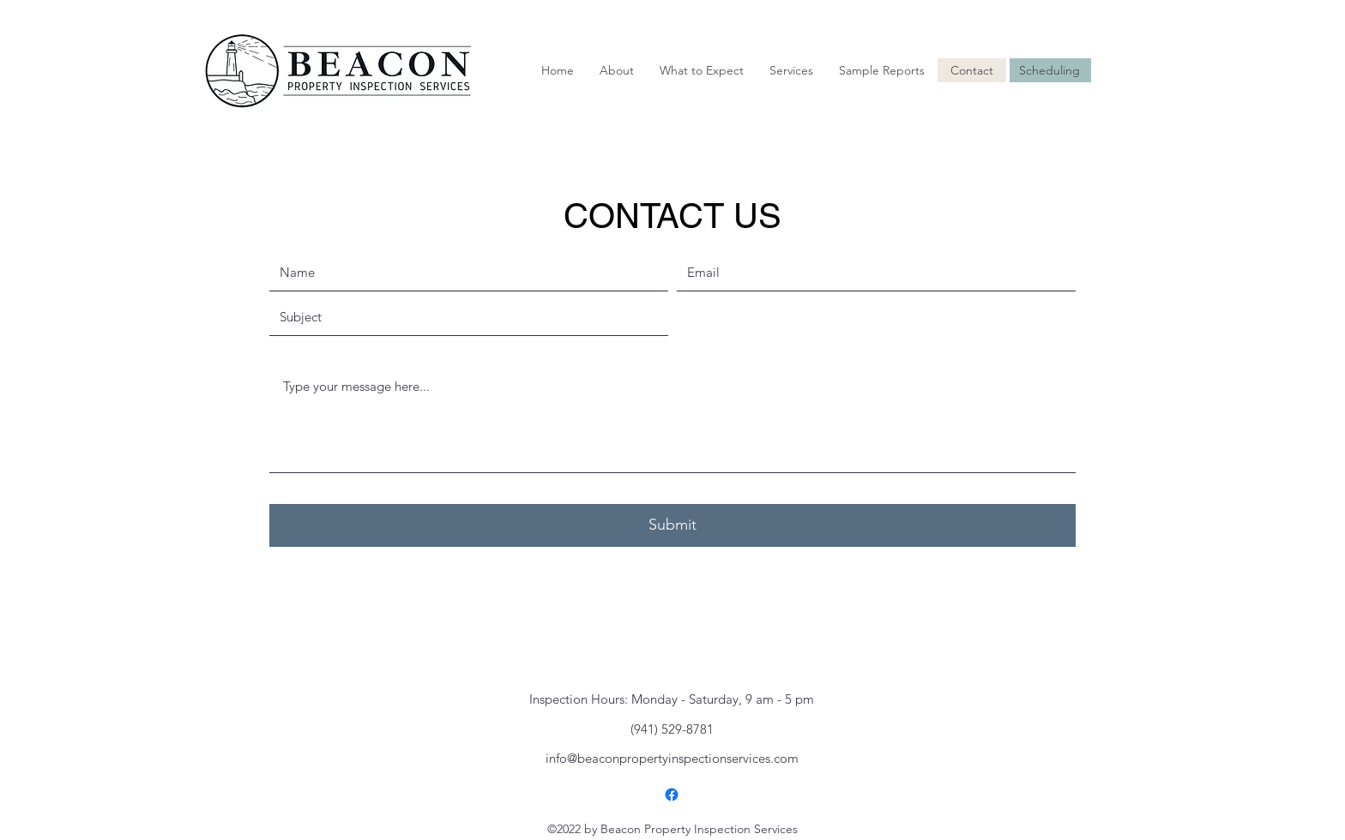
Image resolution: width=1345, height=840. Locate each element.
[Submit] (672, 525)
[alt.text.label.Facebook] (671, 794)
